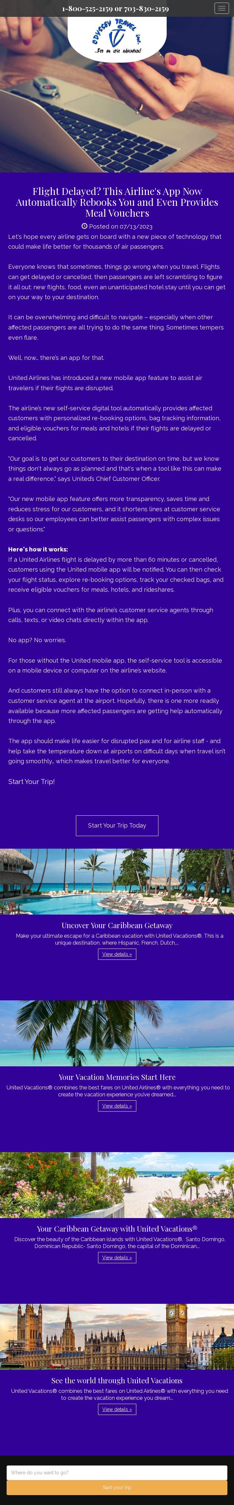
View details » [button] (117, 954)
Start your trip (117, 1487)
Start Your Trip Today (117, 825)
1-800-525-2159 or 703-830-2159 (115, 8)
